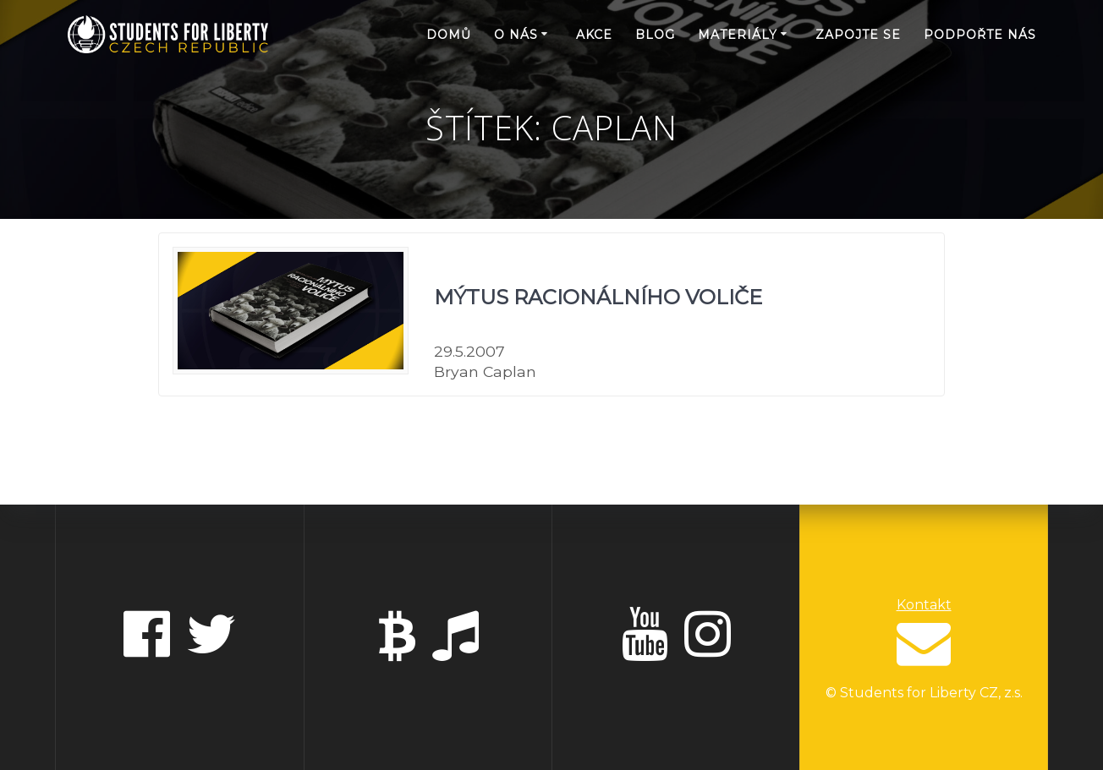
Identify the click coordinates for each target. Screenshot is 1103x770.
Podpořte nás (980, 34)
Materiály (737, 34)
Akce (594, 34)
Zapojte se (858, 34)
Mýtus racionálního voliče (598, 297)
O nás (516, 34)
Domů (448, 34)
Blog (655, 34)
